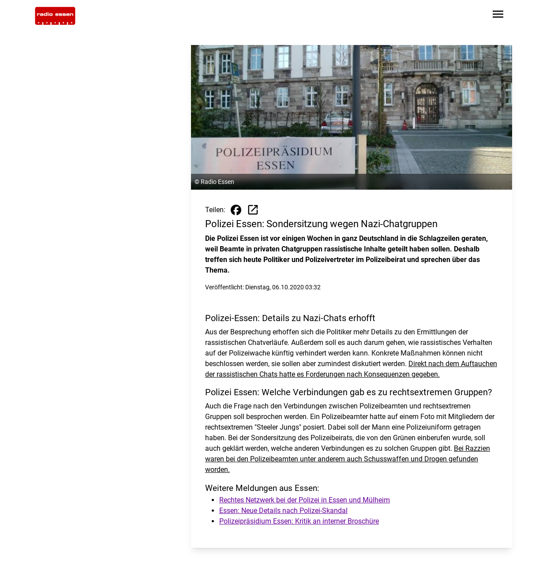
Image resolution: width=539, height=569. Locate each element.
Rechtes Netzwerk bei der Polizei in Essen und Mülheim (304, 500)
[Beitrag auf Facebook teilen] (236, 210)
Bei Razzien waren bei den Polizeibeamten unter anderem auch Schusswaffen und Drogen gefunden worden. (347, 459)
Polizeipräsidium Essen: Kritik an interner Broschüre (299, 521)
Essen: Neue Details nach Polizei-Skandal (283, 510)
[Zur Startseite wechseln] (55, 16)
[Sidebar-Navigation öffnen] (498, 15)
